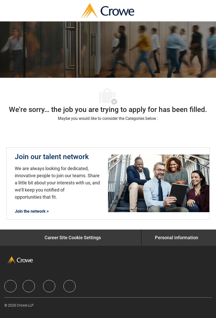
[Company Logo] (107, 10)
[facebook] (10, 286)
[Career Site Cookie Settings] (72, 238)
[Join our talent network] (108, 183)
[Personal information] (176, 238)
